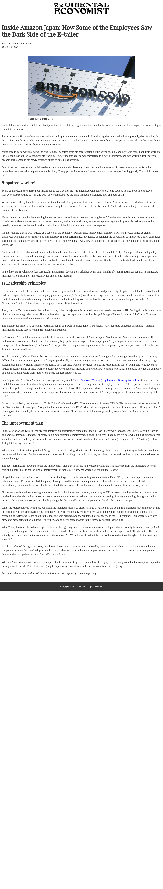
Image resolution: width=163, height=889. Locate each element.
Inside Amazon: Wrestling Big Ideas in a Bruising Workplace (106, 380)
